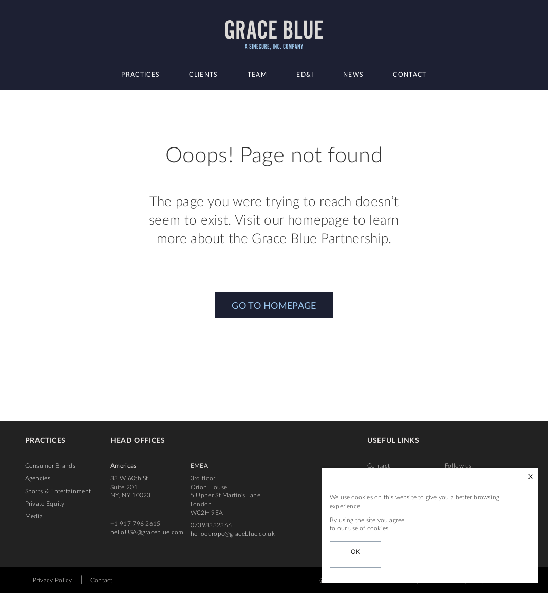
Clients (203, 74)
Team (257, 74)
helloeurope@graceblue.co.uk (233, 534)
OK (356, 552)
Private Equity (45, 504)
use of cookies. (369, 528)
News (353, 74)
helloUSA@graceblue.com (147, 532)
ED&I (304, 74)
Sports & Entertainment (58, 491)
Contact (409, 74)
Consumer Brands (50, 465)
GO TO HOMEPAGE (274, 306)
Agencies (37, 478)
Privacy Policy (52, 580)
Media (34, 516)
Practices (140, 74)
